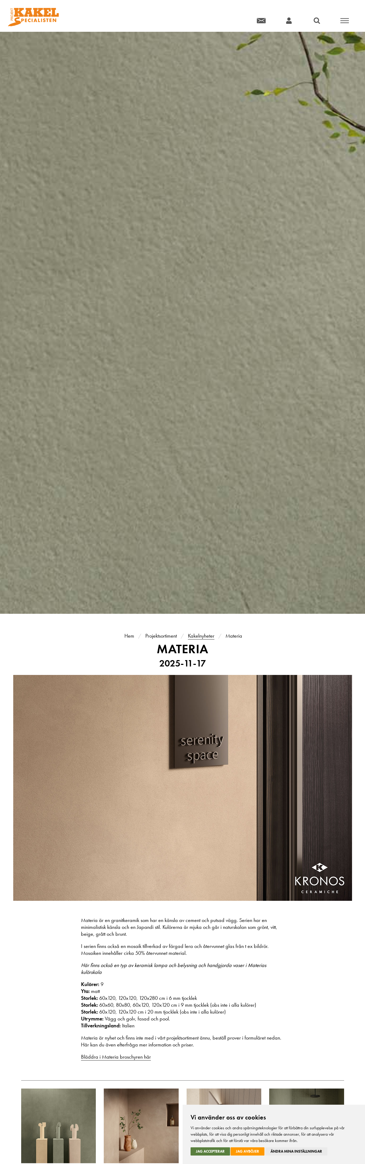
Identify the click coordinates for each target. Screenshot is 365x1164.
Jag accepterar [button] (210, 1151)
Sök (317, 20)
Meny (344, 20)
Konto (289, 20)
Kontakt (261, 20)
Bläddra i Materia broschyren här (116, 1056)
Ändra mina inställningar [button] (296, 1151)
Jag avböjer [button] (247, 1151)
